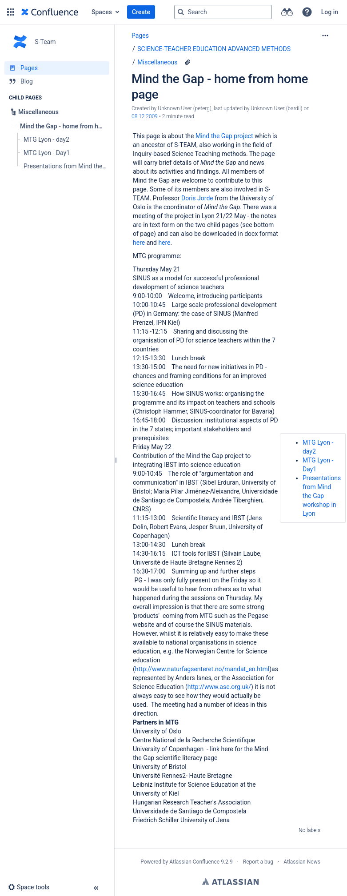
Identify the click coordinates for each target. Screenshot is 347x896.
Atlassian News (301, 862)
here (139, 242)
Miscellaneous (157, 62)
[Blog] (56, 81)
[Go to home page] (50, 12)
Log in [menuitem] (329, 12)
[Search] (180, 12)
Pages (140, 35)
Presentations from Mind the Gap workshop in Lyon (322, 495)
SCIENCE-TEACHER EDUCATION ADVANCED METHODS (214, 48)
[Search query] (223, 12)
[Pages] (56, 68)
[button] (10, 12)
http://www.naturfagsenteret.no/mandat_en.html (202, 669)
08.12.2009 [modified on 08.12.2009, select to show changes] (145, 116)
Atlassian (230, 881)
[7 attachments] (187, 62)
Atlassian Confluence (194, 862)
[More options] (325, 35)
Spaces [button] (102, 12)
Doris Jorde (197, 198)
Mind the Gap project (224, 135)
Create (141, 12)
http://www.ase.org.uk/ (219, 686)
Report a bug (258, 862)
